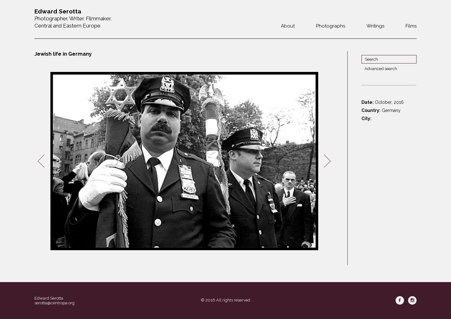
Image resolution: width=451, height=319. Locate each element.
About (288, 26)
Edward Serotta (48, 298)
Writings (375, 26)
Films (411, 26)
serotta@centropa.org (54, 303)
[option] (184, 161)
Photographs (330, 26)
